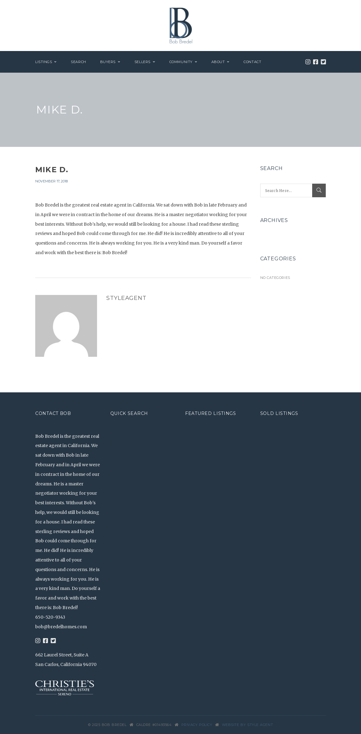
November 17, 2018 (51, 181)
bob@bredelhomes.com (61, 626)
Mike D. (51, 169)
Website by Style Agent (247, 725)
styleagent (126, 298)
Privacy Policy (196, 725)
